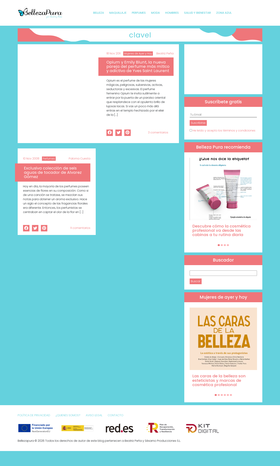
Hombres (172, 13)
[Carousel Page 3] (225, 245)
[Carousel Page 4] (228, 245)
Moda (155, 13)
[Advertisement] (223, 69)
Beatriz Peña (165, 53)
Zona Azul (224, 13)
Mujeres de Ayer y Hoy (138, 53)
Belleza (98, 13)
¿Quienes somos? (68, 415)
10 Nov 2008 (31, 158)
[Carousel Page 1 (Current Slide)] (219, 245)
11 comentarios (80, 228)
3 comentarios (158, 132)
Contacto (115, 415)
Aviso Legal (94, 415)
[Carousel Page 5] (228, 395)
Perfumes (139, 13)
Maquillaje (117, 13)
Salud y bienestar (197, 13)
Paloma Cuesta (79, 158)
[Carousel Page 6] (231, 395)
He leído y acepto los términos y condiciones (224, 130)
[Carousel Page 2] (222, 245)
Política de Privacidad (34, 415)
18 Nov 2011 (113, 53)
